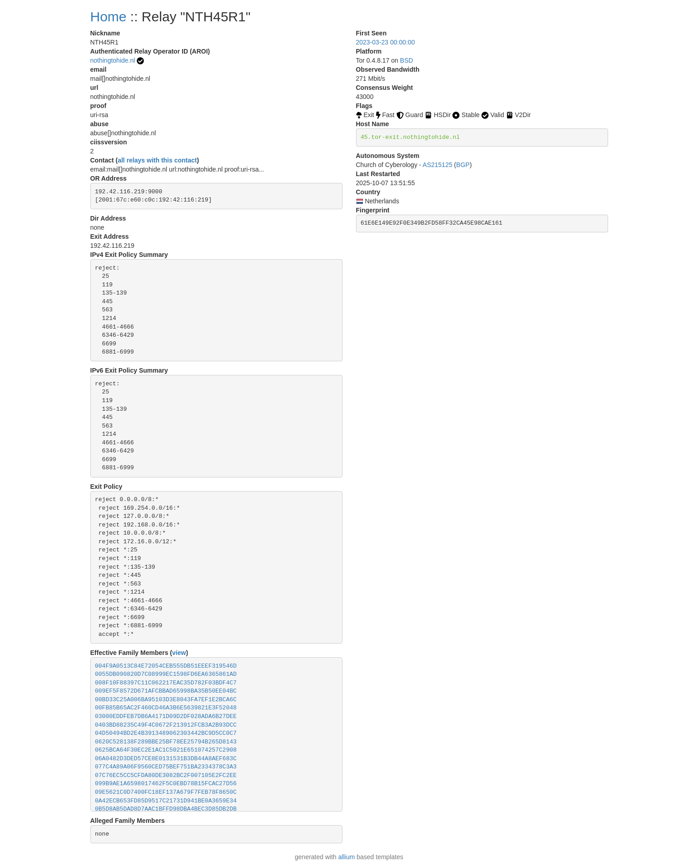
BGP (463, 164)
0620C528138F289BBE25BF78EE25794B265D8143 (166, 741)
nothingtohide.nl (112, 60)
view (179, 652)
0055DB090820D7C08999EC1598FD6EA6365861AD (166, 674)
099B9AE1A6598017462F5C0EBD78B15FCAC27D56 (166, 783)
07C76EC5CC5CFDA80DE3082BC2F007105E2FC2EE (166, 775)
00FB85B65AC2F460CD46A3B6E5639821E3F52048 (166, 707)
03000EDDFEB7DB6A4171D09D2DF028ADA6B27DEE (166, 716)
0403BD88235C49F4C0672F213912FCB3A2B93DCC (166, 725)
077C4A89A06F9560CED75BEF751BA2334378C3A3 (166, 766)
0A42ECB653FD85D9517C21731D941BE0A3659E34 (166, 800)
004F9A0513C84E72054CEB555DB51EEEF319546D (166, 666)
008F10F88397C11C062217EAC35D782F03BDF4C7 (166, 682)
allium (346, 857)
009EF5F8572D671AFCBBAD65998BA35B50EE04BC (166, 691)
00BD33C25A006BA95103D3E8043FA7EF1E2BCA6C (166, 699)
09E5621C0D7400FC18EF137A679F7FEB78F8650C (166, 792)
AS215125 (437, 164)
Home (108, 16)
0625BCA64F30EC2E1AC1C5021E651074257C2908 (166, 750)
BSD (406, 60)
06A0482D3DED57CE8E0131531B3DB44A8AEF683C (166, 758)
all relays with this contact (157, 160)
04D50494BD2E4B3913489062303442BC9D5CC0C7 (166, 733)
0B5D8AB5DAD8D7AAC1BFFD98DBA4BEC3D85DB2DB (166, 809)
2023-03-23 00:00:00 (385, 42)
